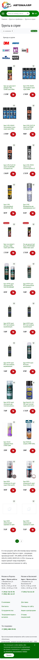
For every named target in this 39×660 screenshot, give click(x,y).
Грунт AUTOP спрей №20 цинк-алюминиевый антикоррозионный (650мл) (28, 366)
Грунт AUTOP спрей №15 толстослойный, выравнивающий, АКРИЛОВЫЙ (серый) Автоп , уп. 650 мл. (29, 326)
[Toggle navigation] (3, 13)
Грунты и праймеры (16, 19)
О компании (6, 602)
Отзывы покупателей (25, 616)
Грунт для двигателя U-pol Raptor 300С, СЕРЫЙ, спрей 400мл (10, 87)
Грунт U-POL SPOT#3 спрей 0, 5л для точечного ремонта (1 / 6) (29, 167)
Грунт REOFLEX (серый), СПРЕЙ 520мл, (29, 443)
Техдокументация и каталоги (8, 616)
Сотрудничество (7, 610)
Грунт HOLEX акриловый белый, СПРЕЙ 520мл (8, 443)
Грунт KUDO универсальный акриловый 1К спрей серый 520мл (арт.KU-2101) (29, 524)
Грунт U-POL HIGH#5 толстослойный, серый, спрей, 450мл (29, 87)
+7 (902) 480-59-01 (9, 629)
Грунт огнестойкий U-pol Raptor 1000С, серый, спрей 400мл (9, 246)
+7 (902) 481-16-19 (8, 594)
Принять (8, 655)
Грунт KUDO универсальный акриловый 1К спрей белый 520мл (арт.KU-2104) (9, 524)
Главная (4, 19)
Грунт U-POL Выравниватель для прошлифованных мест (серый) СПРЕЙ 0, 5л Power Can (29, 208)
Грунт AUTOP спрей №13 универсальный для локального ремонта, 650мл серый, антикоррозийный (29, 287)
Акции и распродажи (28, 610)
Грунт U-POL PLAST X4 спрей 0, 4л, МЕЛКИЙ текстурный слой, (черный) (9, 167)
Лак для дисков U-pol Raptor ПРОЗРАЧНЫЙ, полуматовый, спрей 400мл (29, 246)
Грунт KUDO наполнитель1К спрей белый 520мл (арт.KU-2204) (29, 484)
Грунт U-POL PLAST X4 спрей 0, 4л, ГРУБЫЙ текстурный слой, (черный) (29, 128)
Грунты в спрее (30, 19)
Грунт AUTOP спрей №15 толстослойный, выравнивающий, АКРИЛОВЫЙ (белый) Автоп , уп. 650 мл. (9, 326)
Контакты (5, 606)
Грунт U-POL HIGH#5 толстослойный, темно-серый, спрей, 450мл (9, 127)
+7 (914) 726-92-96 (8, 592)
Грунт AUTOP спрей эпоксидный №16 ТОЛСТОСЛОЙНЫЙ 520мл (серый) (9, 286)
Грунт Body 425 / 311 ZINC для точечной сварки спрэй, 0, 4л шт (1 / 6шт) (28, 404)
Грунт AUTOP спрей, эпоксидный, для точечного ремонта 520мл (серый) (9, 404)
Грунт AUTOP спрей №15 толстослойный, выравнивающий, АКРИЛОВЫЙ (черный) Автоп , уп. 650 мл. (10, 366)
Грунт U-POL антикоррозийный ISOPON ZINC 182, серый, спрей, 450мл (9, 207)
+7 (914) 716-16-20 (27, 592)
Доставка (24, 602)
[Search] (16, 13)
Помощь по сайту (27, 606)
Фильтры (34, 31)
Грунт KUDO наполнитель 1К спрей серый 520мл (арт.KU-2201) (9, 484)
